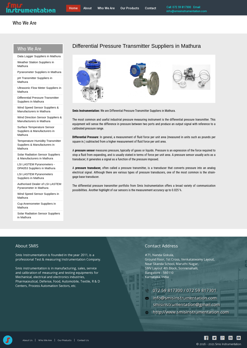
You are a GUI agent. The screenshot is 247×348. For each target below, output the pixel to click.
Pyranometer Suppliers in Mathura (39, 72)
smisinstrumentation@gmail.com (186, 304)
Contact (150, 8)
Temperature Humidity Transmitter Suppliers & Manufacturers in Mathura (39, 144)
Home (73, 8)
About (87, 8)
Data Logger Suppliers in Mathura (39, 56)
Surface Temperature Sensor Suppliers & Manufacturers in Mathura (36, 130)
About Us (28, 340)
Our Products (129, 8)
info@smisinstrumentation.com (185, 298)
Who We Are (106, 8)
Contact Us (83, 340)
